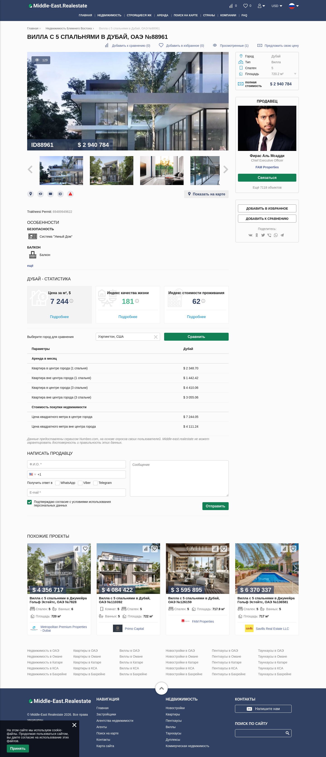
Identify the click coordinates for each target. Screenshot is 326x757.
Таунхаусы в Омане (272, 653)
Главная (102, 705)
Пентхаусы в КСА (224, 665)
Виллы (171, 724)
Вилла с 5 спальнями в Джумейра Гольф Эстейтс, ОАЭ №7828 (58, 597)
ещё (30, 263)
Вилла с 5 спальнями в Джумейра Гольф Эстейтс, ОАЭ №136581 (266, 597)
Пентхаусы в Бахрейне (228, 671)
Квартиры (173, 711)
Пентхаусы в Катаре (227, 659)
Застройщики (106, 711)
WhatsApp (67, 480)
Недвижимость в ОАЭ (43, 647)
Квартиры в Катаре (87, 659)
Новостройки (175, 705)
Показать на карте (209, 191)
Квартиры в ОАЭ (85, 647)
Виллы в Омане (131, 653)
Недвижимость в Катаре (45, 659)
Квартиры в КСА (85, 665)
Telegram (105, 480)
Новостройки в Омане (182, 653)
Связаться (267, 178)
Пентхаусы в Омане (226, 653)
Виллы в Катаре (131, 659)
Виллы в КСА (129, 665)
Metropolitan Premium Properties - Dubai (64, 625)
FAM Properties (267, 167)
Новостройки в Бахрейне (184, 671)
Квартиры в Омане (87, 653)
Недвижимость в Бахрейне (47, 671)
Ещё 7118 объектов (267, 187)
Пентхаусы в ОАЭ (225, 647)
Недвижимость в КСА (43, 665)
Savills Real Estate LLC (272, 626)
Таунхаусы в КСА (270, 665)
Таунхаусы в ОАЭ (271, 647)
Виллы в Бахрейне (133, 671)
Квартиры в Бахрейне (89, 671)
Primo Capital (134, 626)
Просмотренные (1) (234, 45)
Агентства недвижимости (114, 718)
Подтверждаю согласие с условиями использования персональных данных (72, 500)
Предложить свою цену (282, 45)
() (131, 45)
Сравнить (196, 334)
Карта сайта (105, 743)
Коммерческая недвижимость (187, 743)
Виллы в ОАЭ (129, 647)
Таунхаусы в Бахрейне (274, 671)
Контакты (103, 736)
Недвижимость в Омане (44, 653)
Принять (18, 748)
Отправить (215, 503)
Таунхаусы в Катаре (272, 659)
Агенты (101, 724)
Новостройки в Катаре (182, 659)
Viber (87, 480)
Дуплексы (173, 736)
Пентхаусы (174, 718)
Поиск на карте (107, 730)
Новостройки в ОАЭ (180, 647)
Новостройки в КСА (180, 665)
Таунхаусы (173, 730)
